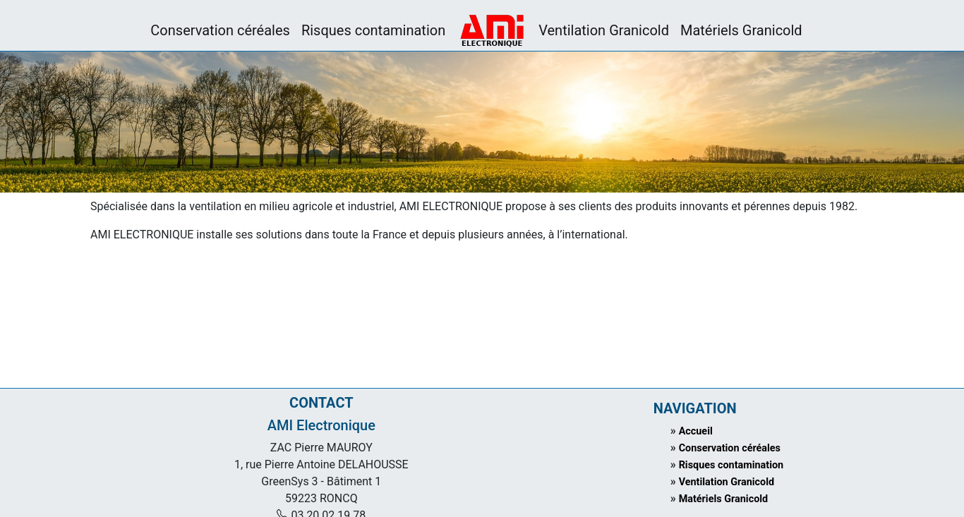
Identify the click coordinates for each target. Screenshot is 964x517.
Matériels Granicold (741, 30)
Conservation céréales (220, 30)
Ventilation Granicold (603, 30)
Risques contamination (373, 30)
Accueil (696, 431)
